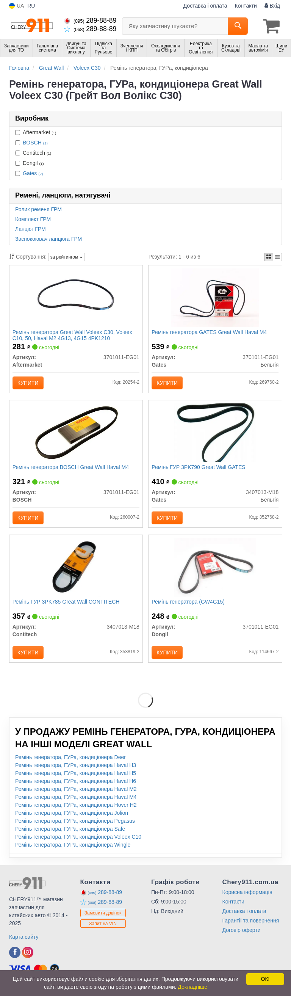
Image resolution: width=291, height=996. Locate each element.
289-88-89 (90, 20)
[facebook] (14, 958)
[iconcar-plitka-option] (268, 257)
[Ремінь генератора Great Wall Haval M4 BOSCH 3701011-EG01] (76, 434)
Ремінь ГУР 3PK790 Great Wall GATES (199, 469)
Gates (33, 173)
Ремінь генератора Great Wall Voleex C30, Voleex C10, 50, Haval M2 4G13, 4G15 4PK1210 (73, 335)
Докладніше (192, 987)
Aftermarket (35, 132)
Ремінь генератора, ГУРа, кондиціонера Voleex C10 (78, 842)
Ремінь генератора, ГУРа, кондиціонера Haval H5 (75, 779)
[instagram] (27, 958)
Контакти (246, 6)
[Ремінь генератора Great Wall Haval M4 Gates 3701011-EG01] (215, 298)
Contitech (33, 152)
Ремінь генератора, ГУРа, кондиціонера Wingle (72, 850)
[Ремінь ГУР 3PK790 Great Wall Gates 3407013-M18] (215, 434)
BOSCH (35, 142)
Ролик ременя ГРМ (38, 209)
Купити (28, 383)
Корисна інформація (247, 898)
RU (31, 6)
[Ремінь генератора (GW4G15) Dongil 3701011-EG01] (215, 571)
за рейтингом (66, 256)
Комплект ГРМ (33, 219)
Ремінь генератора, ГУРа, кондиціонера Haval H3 (75, 771)
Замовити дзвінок (103, 919)
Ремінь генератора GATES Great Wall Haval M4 (210, 332)
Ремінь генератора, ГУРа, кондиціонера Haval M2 (76, 795)
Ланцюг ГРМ (30, 229)
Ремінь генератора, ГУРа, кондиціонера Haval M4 (76, 803)
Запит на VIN (103, 929)
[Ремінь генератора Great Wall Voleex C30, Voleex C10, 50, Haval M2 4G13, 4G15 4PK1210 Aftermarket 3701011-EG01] (76, 298)
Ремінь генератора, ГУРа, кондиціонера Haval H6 (75, 787)
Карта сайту (24, 943)
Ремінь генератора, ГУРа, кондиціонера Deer (70, 763)
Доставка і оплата (205, 6)
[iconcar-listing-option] (277, 257)
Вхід (272, 6)
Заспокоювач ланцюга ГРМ (48, 238)
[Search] (238, 26)
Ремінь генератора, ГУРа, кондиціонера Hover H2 (76, 811)
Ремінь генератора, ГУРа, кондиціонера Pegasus (75, 826)
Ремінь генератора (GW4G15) (188, 606)
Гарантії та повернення (250, 926)
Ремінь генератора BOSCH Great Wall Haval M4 (71, 469)
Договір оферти (241, 936)
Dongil (29, 163)
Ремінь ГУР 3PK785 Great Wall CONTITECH (66, 606)
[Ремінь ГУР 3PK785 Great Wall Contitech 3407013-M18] (76, 571)
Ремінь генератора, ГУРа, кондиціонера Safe (70, 834)
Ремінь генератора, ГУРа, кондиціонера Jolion (71, 819)
